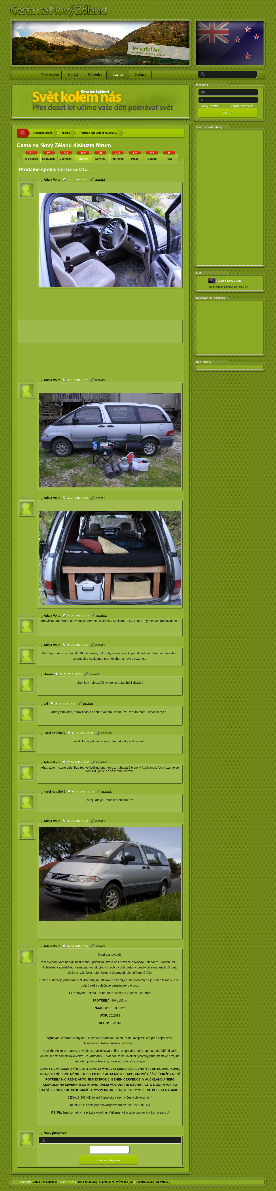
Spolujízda (48, 155)
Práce (135, 155)
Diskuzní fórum (42, 133)
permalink (100, 179)
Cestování (66, 155)
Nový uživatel (210, 106)
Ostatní (152, 155)
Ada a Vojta (52, 179)
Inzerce (65, 133)
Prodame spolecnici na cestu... (98, 133)
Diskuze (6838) (145, 1183)
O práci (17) (106, 1183)
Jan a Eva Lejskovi (45, 1183)
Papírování (117, 155)
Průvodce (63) (124, 1183)
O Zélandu (31, 155)
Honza (48, 674)
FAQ (169, 155)
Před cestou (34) (86, 1183)
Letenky (100, 155)
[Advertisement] (50, 333)
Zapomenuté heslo (242, 106)
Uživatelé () (163, 1183)
